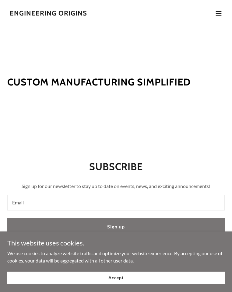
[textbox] (116, 202)
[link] (48, 13)
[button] (219, 13)
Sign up (116, 226)
